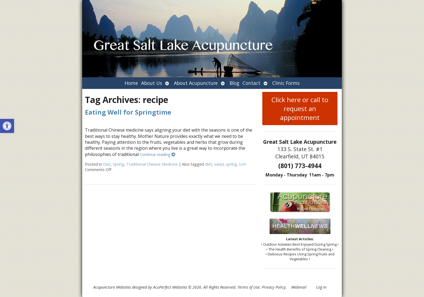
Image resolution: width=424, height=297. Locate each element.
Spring (118, 164)
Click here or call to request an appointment (299, 108)
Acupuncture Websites (112, 287)
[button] (7, 126)
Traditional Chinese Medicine (152, 164)
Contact (251, 83)
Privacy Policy (274, 287)
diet (208, 164)
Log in (321, 287)
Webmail (298, 287)
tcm (242, 164)
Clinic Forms (286, 83)
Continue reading (157, 154)
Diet (107, 164)
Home (131, 83)
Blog (234, 83)
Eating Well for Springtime (128, 112)
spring (231, 164)
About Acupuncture (196, 83)
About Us (151, 83)
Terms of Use (248, 287)
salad (219, 164)
